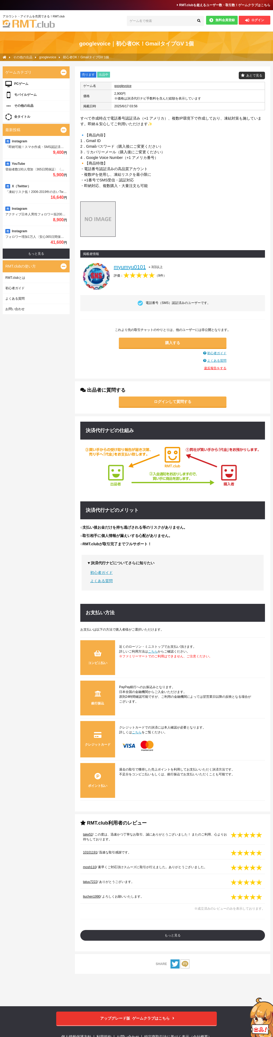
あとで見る (254, 75)
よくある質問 (216, 361)
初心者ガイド (216, 353)
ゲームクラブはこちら (137, 1018)
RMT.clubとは (15, 278)
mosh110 (89, 867)
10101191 (90, 852)
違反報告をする (215, 368)
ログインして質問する (172, 401)
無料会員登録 (222, 20)
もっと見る (173, 935)
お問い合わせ (15, 309)
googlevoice (122, 86)
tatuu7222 (90, 882)
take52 (88, 834)
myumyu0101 (130, 267)
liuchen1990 (91, 896)
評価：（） (140, 275)
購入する (172, 343)
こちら (153, 651)
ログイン (254, 20)
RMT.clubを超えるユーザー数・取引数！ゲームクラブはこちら (223, 5)
